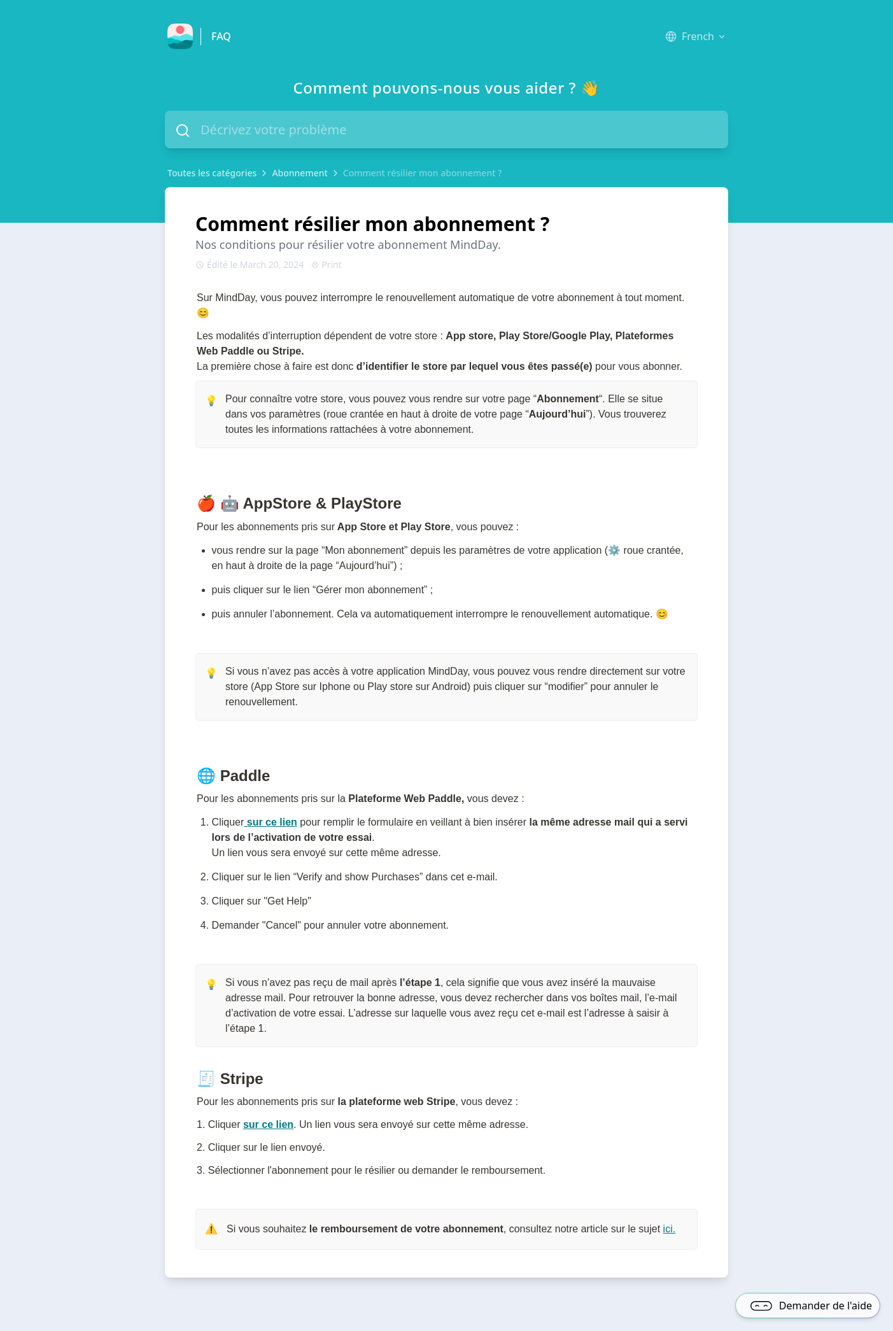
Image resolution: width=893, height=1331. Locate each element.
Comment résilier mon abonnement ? (422, 173)
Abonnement (299, 173)
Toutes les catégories (212, 173)
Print (326, 264)
